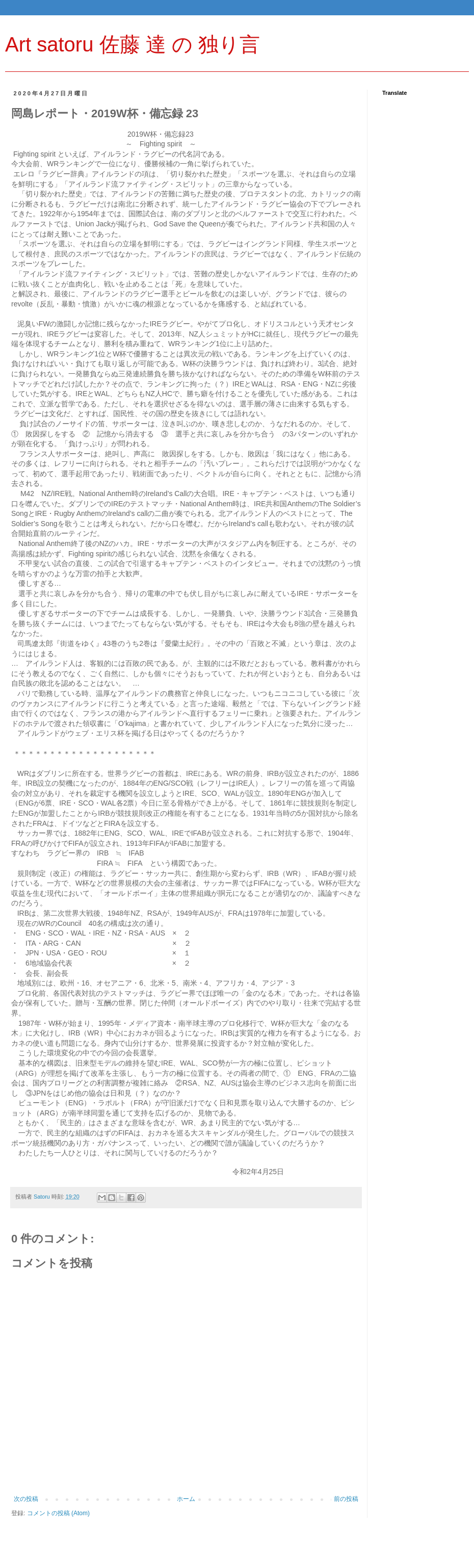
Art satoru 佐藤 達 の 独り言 (132, 44)
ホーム (186, 1498)
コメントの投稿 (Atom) (58, 1513)
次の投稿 (26, 1498)
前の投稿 (346, 1498)
